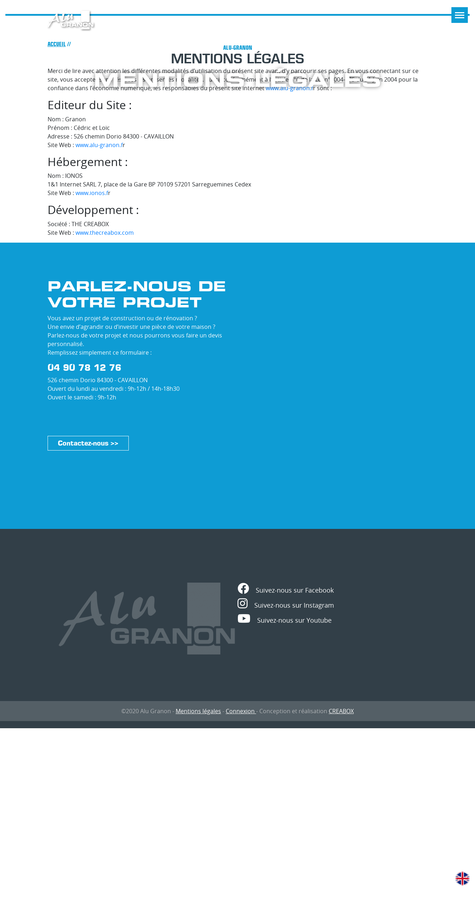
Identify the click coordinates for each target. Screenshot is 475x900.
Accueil (57, 44)
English (462, 878)
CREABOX (341, 711)
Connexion (241, 711)
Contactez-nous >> (88, 443)
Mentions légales (198, 711)
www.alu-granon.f (99, 145)
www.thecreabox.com (104, 233)
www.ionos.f (91, 193)
